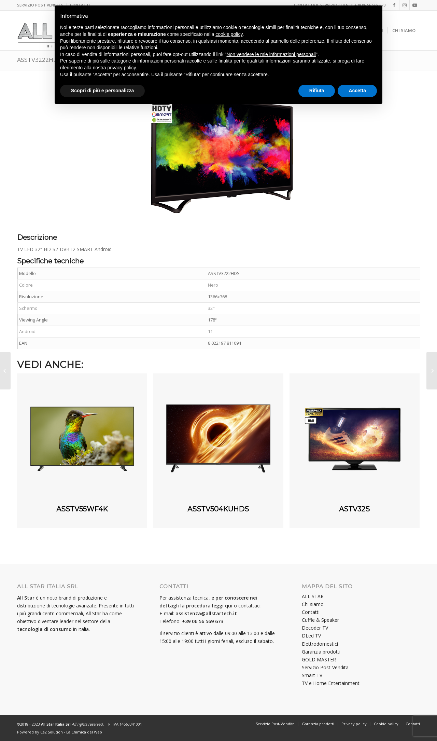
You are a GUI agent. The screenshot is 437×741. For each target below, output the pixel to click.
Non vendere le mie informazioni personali (270, 54)
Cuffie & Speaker (320, 620)
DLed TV (311, 635)
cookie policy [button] (228, 34)
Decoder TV (315, 628)
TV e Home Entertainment (331, 683)
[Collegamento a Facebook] (394, 5)
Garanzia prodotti (321, 651)
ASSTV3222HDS (39, 60)
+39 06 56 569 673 (202, 621)
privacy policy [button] (122, 67)
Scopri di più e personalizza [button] (102, 90)
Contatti (311, 612)
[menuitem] (42, 5)
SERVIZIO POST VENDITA (40, 5)
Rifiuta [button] (316, 90)
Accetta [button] (357, 90)
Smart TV (312, 675)
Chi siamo (313, 604)
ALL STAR (313, 596)
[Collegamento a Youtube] (415, 5)
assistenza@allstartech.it (206, 613)
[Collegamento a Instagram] (404, 5)
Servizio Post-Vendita (325, 667)
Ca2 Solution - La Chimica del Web (71, 732)
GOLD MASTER (319, 659)
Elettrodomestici (320, 644)
